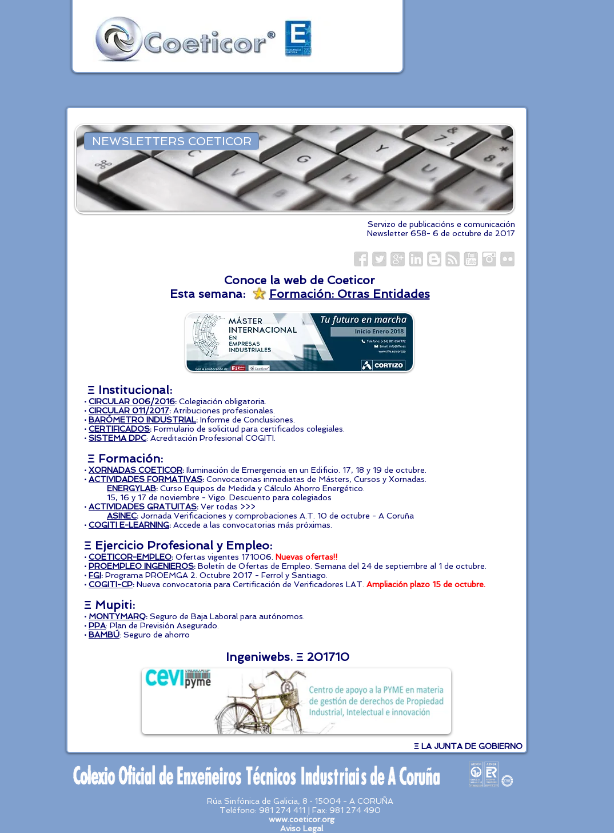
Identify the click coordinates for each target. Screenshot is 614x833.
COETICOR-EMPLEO (130, 556)
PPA (97, 625)
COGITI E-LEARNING (129, 524)
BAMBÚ (104, 634)
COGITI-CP (111, 584)
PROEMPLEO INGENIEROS (141, 566)
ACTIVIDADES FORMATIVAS (145, 479)
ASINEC (122, 515)
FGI (95, 575)
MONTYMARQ (117, 616)
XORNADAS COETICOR (135, 470)
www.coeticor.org (301, 819)
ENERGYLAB (131, 488)
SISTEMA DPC (117, 438)
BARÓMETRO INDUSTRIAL (142, 419)
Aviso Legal (301, 828)
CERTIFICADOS (119, 428)
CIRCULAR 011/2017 (129, 410)
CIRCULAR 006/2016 (132, 401)
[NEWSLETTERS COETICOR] (171, 141)
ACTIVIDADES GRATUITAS (143, 506)
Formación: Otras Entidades (349, 294)
